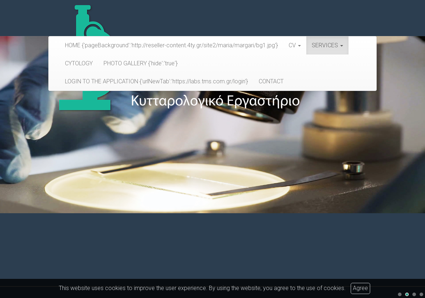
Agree (360, 288)
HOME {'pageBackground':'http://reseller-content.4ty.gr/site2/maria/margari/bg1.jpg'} (171, 45)
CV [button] (295, 45)
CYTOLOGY (79, 63)
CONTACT (271, 81)
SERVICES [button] (327, 45)
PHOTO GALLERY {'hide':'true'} (141, 63)
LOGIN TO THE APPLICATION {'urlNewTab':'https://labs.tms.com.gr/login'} (156, 81)
